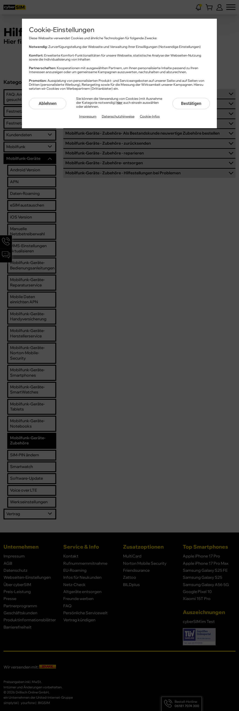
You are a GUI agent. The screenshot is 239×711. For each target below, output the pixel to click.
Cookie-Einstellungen (61, 30)
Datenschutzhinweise (118, 116)
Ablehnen (48, 103)
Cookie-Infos (150, 116)
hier (119, 103)
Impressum (87, 116)
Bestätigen (191, 103)
